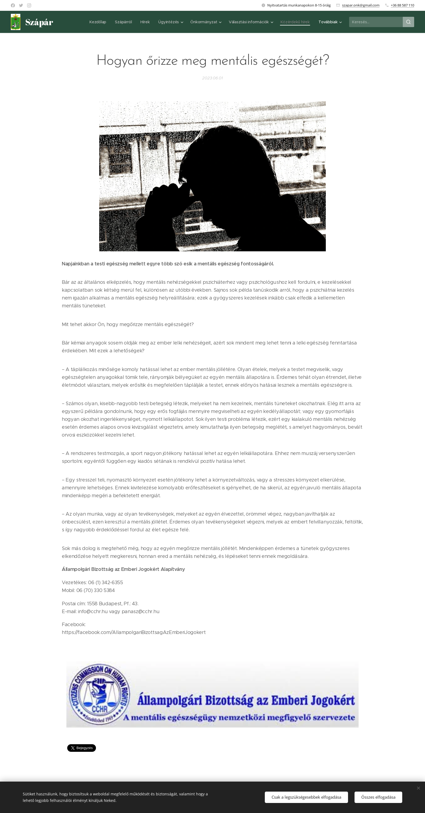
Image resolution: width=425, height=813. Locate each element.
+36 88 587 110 (402, 5)
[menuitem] (97, 22)
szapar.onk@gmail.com (360, 5)
